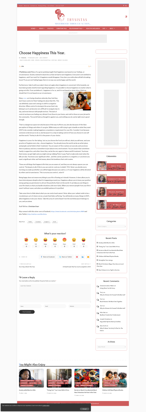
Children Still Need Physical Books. (109, 256)
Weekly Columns (63, 60)
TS (40, 383)
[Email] (88, 257)
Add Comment (44, 57)
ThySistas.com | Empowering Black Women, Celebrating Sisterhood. (80, 406)
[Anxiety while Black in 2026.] (31, 378)
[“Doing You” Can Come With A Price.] (59, 378)
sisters (25, 98)
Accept (23, 408)
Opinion (37, 60)
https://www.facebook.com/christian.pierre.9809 (69, 211)
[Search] (126, 28)
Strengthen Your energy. (106, 260)
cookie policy (23, 404)
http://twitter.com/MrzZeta (37, 214)
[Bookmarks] (126, 16)
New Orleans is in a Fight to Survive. (109, 270)
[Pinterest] (77, 257)
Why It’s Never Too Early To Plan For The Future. (111, 329)
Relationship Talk (45, 60)
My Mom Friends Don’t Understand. (110, 315)
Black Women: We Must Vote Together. (111, 301)
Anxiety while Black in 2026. (107, 243)
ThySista (23, 57)
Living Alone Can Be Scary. (107, 288)
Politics (60, 383)
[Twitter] (126, 5)
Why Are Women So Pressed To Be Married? (112, 295)
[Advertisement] (73, 38)
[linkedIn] (82, 257)
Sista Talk (54, 60)
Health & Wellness (25, 60)
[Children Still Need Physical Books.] (114, 378)
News (32, 60)
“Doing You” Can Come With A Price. (109, 246)
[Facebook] (124, 5)
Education (108, 380)
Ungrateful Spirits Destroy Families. (110, 321)
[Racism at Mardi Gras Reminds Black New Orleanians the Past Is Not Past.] (86, 378)
